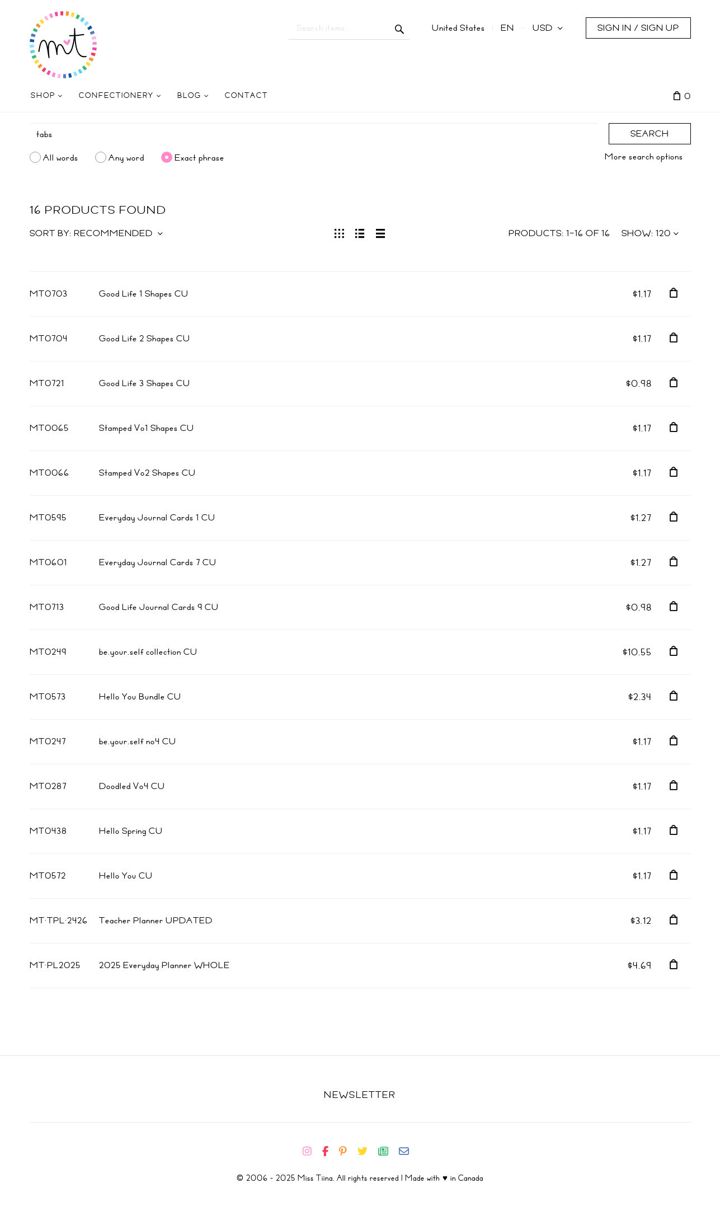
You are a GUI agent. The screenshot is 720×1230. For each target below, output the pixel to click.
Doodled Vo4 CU (132, 786)
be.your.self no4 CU (137, 741)
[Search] (313, 134)
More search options (644, 156)
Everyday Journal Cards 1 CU (157, 517)
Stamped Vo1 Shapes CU (146, 428)
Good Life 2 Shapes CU (144, 338)
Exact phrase (199, 157)
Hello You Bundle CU (140, 696)
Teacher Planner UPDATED (156, 920)
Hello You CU (126, 875)
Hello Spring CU (131, 831)
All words (60, 157)
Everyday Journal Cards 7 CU (158, 562)
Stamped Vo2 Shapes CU (147, 473)
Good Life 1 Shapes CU (144, 294)
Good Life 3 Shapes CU (144, 383)
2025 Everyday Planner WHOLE (164, 965)
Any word (126, 157)
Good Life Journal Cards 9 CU (159, 607)
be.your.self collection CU (148, 652)
